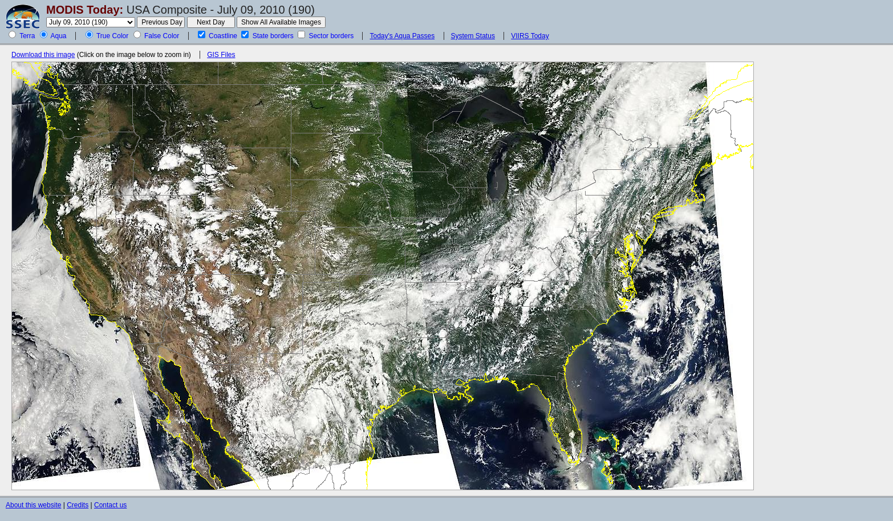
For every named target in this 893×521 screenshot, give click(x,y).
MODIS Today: (84, 9)
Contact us (110, 505)
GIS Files (221, 55)
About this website (33, 505)
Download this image (43, 55)
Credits (77, 505)
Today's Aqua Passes (402, 36)
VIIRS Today (530, 36)
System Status (473, 36)
